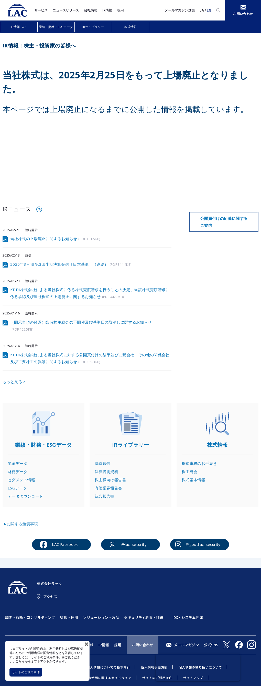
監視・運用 (69, 617)
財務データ (17, 471)
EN (209, 10)
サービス (41, 10)
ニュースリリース (66, 10)
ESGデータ (17, 487)
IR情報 (107, 10)
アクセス (50, 596)
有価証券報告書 (108, 487)
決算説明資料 (106, 471)
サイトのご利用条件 (26, 672)
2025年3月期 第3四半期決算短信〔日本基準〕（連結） (70, 265)
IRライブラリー (93, 27)
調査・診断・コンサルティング (30, 617)
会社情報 (90, 10)
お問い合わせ (142, 644)
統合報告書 (104, 496)
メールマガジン (186, 644)
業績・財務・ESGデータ (56, 27)
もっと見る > (14, 381)
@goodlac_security (203, 544)
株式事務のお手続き (199, 463)
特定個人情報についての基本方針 (105, 667)
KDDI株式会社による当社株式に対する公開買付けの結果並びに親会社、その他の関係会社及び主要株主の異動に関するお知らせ (90, 358)
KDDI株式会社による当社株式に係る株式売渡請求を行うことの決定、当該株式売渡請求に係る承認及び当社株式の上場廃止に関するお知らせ (90, 293)
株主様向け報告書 (110, 479)
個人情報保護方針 (154, 667)
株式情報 (130, 27)
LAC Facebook (65, 544)
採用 (120, 10)
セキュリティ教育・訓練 (143, 617)
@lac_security (134, 544)
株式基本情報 (193, 479)
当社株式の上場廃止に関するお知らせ (55, 239)
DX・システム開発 (188, 617)
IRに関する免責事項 (20, 523)
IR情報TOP (19, 27)
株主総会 (190, 471)
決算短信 (103, 463)
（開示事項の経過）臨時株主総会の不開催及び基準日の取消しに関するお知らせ (81, 326)
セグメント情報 (21, 479)
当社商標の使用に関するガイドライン (103, 677)
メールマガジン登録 (180, 10)
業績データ (17, 463)
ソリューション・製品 (101, 617)
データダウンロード (25, 496)
